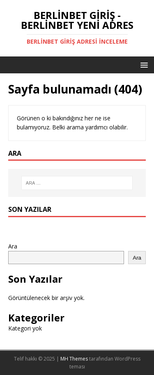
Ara (12, 246)
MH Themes (74, 358)
